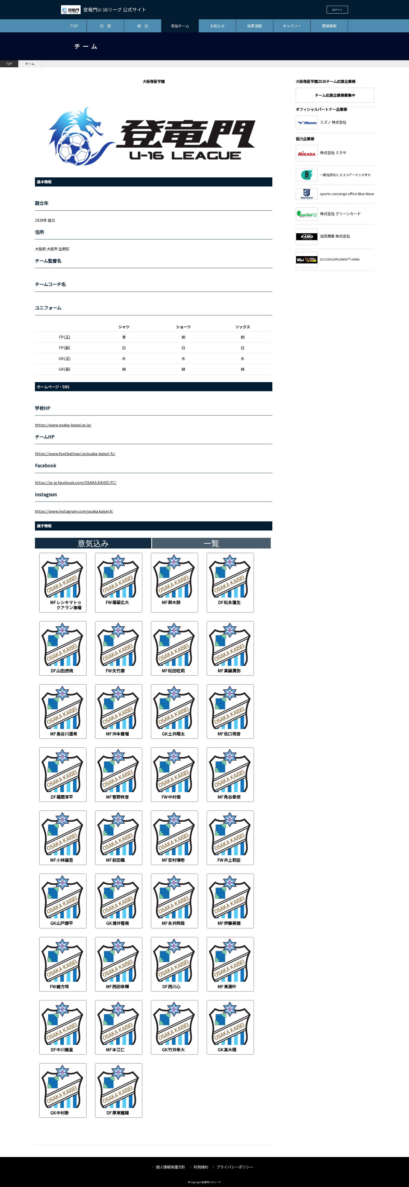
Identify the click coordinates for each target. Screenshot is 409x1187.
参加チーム (180, 25)
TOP (74, 25)
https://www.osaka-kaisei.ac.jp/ (63, 424)
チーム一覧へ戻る (242, 1141)
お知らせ (217, 25)
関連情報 (329, 25)
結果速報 (254, 25)
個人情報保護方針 (170, 1167)
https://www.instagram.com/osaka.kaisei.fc (74, 511)
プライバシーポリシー (234, 1167)
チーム (30, 64)
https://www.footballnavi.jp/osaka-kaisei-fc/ (75, 453)
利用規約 (201, 1167)
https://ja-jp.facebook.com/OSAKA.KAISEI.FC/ (75, 482)
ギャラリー (292, 25)
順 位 (142, 25)
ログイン (337, 9)
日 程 (105, 25)
